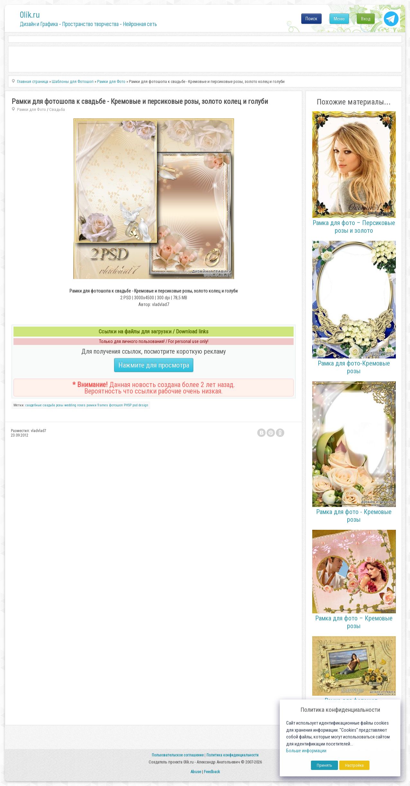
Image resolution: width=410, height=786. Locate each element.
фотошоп (116, 405)
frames (102, 405)
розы (59, 405)
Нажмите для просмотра (153, 365)
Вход (365, 18)
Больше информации (306, 751)
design (143, 405)
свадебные (33, 405)
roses (81, 405)
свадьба (49, 405)
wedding (70, 405)
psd (135, 405)
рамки (91, 405)
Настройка (354, 765)
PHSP (128, 405)
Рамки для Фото (31, 109)
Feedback (212, 771)
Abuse (195, 771)
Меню (339, 18)
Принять (324, 765)
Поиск (311, 18)
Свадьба (57, 109)
